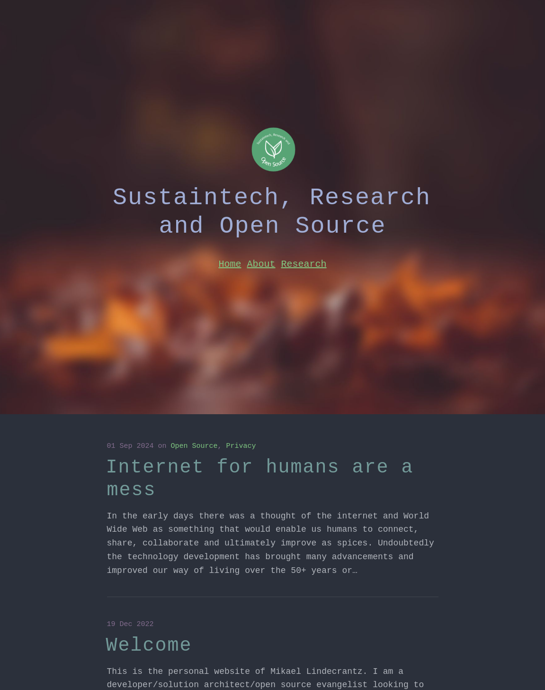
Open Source (194, 446)
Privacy (241, 446)
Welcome (149, 645)
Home (229, 264)
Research (304, 264)
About (261, 264)
